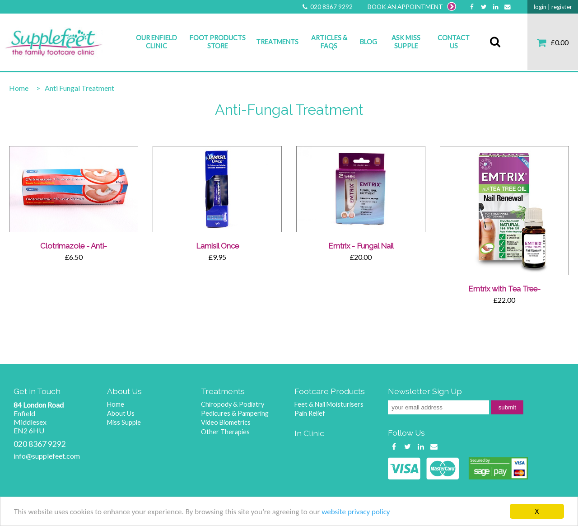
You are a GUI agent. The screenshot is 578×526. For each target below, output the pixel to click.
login (540, 6)
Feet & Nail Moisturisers (329, 404)
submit (507, 407)
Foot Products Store (218, 41)
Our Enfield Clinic (156, 41)
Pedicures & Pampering (235, 413)
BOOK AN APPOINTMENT (412, 6)
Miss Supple (124, 422)
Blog (368, 42)
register (561, 6)
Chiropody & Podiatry (232, 404)
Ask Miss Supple (406, 41)
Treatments (277, 42)
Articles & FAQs (329, 41)
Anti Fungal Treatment (79, 88)
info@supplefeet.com (47, 455)
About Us (121, 413)
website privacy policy (356, 512)
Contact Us (454, 41)
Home (18, 88)
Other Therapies (225, 432)
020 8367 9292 (327, 6)
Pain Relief (309, 413)
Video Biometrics (226, 422)
